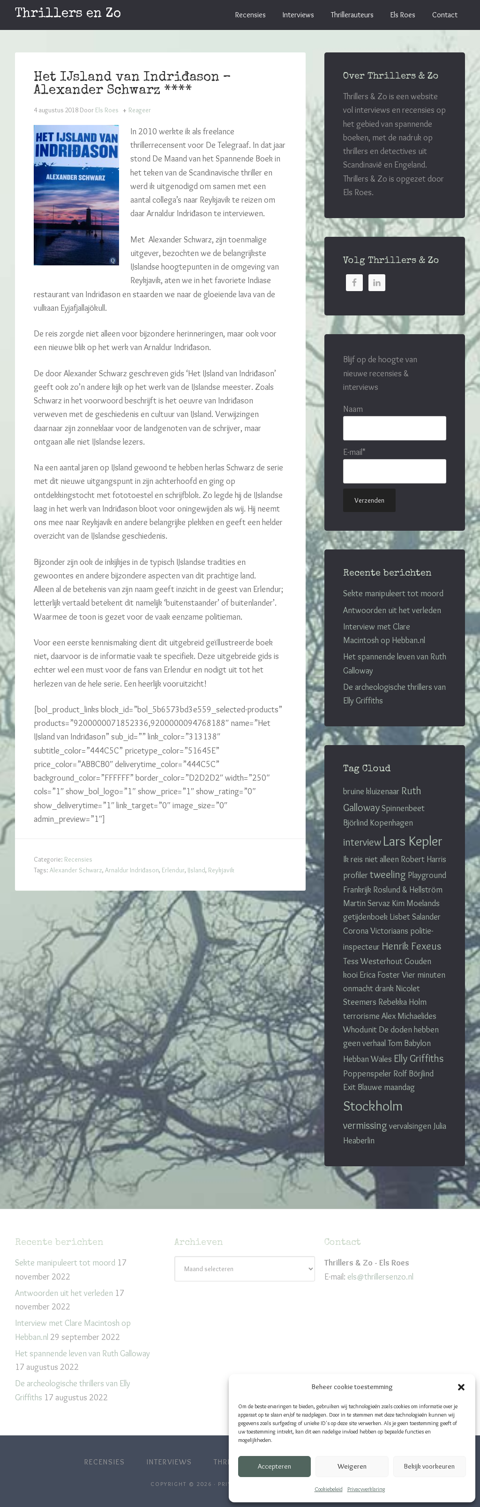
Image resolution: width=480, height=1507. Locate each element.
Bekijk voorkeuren (429, 1466)
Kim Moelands (416, 903)
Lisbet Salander (415, 917)
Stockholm (373, 1105)
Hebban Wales (367, 1059)
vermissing (365, 1125)
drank (384, 988)
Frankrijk (357, 890)
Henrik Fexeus (411, 946)
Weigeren (352, 1466)
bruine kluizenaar (371, 791)
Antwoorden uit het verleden (392, 610)
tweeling (388, 874)
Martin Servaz (366, 903)
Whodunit (360, 1029)
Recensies (78, 859)
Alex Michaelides (409, 1016)
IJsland (196, 870)
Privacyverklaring (366, 1488)
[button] (461, 1387)
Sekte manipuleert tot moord (393, 593)
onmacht (358, 988)
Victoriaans (389, 931)
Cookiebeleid (329, 1488)
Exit (349, 1087)
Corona (355, 931)
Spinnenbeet (403, 808)
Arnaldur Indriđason (132, 870)
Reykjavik (221, 870)
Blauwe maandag (386, 1087)
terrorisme (361, 1016)
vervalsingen (410, 1126)
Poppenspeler (367, 1073)
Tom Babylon (409, 1043)
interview (362, 842)
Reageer (139, 110)
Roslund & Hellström (407, 890)
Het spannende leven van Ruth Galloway (82, 1353)
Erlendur (173, 870)
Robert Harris (423, 859)
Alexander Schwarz (76, 870)
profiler (355, 875)
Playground (427, 875)
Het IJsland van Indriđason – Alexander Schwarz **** (132, 84)
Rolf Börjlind (413, 1073)
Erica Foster (380, 975)
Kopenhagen (391, 823)
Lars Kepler (412, 840)
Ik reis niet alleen (371, 859)
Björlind (355, 823)
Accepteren (274, 1466)
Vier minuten (423, 975)
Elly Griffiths (418, 1058)
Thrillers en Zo (68, 14)
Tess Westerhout (373, 961)
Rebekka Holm (402, 1002)
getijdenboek (365, 917)
